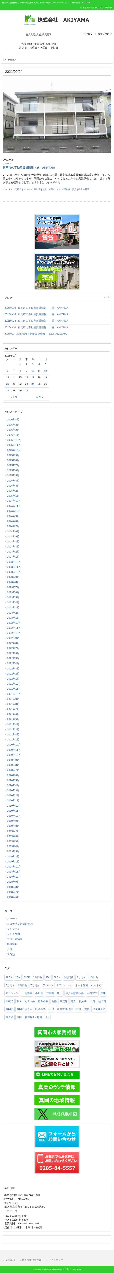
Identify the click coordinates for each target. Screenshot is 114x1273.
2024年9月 (13, 516)
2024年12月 (14, 500)
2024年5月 (13, 536)
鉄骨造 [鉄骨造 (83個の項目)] (9, 1017)
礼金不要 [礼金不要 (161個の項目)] (40, 1009)
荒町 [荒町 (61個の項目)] (78, 1009)
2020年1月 (13, 800)
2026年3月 (13, 424)
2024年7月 (13, 526)
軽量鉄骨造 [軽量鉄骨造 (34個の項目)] (99, 1009)
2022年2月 (13, 673)
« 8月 (14, 397)
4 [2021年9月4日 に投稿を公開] (39, 364)
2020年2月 (13, 795)
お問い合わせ (105, 34)
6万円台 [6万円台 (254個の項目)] (22, 985)
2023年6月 (13, 592)
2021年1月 (13, 739)
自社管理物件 (63, 189)
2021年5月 (13, 719)
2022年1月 (13, 678)
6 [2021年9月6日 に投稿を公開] (7, 371)
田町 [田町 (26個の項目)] (92, 1001)
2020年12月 (14, 744)
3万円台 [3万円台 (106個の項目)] (81, 977)
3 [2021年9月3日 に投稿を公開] (33, 364)
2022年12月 (14, 622)
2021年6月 (13, 714)
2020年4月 (13, 785)
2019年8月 (13, 825)
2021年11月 (14, 688)
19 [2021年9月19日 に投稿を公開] (45, 377)
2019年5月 (13, 841)
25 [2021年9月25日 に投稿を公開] (39, 384)
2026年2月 (13, 429)
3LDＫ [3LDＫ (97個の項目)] (57, 977)
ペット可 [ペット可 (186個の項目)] (96, 985)
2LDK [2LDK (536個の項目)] (26, 977)
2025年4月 (13, 480)
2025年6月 (13, 470)
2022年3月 (13, 668)
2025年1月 (13, 495)
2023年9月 (13, 577)
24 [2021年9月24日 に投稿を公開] (32, 384)
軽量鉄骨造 (83, 189)
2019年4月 (13, 846)
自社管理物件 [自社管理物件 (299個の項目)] (65, 1009)
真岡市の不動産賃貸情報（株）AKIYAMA (29, 167)
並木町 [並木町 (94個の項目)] (50, 993)
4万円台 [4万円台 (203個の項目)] (93, 977)
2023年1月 (13, 617)
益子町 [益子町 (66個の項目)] (102, 1001)
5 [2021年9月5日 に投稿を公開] (45, 364)
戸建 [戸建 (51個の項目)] (103, 993)
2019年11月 (14, 810)
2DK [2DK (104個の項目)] (17, 977)
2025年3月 (13, 485)
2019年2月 (13, 856)
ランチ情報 (13, 933)
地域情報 (12, 944)
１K (10, 189)
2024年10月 (14, 511)
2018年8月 (13, 886)
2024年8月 (13, 521)
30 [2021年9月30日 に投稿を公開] (26, 390)
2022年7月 (13, 648)
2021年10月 (14, 693)
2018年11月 (14, 871)
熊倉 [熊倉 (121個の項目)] (73, 1001)
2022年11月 (14, 627)
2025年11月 (14, 444)
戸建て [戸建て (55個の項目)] (9, 1001)
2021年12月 (14, 683)
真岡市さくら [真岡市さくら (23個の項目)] (24, 1009)
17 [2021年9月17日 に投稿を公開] (32, 377)
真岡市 (52, 189)
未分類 (11, 954)
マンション (13, 928)
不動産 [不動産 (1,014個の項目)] (39, 993)
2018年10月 (14, 876)
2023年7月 (13, 587)
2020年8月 (13, 764)
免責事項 (10, 1260)
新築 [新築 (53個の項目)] (54, 1001)
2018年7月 (13, 891)
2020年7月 (13, 770)
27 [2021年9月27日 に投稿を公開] (7, 390)
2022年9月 (13, 637)
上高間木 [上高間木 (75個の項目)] (27, 993)
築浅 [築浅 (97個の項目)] (51, 1009)
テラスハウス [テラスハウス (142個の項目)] (64, 985)
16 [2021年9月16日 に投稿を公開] (26, 377)
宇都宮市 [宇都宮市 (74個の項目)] (92, 993)
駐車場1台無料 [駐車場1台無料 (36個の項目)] (33, 1017)
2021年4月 (13, 724)
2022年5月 (13, 658)
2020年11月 (14, 749)
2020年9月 (13, 759)
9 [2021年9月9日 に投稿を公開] (26, 371)
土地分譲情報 (15, 938)
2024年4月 (13, 541)
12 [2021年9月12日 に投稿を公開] (45, 371)
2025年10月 (14, 450)
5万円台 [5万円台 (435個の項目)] (10, 985)
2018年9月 (13, 881)
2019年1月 (13, 861)
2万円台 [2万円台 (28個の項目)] (37, 977)
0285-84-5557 (38, 34)
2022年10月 (14, 632)
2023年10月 (14, 571)
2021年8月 (13, 704)
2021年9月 (13, 699)
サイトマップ (55, 1260)
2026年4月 (13, 419)
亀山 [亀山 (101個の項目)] (59, 993)
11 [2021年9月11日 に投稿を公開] (39, 371)
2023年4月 (13, 602)
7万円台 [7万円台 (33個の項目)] (35, 985)
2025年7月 (13, 465)
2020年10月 (14, 754)
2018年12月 (14, 866)
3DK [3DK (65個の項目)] (47, 977)
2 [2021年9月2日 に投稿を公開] (26, 364)
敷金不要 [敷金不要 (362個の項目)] (43, 1001)
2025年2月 (13, 490)
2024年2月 (13, 551)
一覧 (108, 297)
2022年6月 (13, 653)
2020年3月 (13, 790)
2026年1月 (13, 434)
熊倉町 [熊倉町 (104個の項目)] (83, 1001)
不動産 (37, 189)
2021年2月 (13, 734)
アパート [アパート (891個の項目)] (48, 985)
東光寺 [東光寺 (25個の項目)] (64, 1001)
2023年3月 (13, 607)
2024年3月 (13, 546)
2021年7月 (13, 709)
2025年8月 (13, 460)
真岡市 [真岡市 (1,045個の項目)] (9, 1009)
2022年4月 (13, 663)
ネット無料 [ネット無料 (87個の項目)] (81, 985)
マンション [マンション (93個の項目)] (12, 993)
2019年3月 (13, 851)
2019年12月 (14, 805)
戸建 (9, 949)
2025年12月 (14, 439)
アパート (7, 163)
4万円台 (18, 189)
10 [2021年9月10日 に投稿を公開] (32, 371)
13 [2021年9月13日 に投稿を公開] (7, 377)
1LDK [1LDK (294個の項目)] (9, 977)
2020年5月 (13, 780)
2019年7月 (13, 831)
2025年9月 (13, 455)
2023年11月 (14, 566)
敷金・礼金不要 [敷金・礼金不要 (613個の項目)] (26, 1001)
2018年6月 (13, 897)
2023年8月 (13, 582)
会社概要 (88, 34)
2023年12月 (14, 561)
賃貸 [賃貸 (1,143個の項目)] (87, 1009)
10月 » (39, 397)
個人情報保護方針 (31, 1260)
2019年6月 (13, 836)
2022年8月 (13, 643)
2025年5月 (13, 475)
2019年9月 (13, 820)
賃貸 (74, 189)
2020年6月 (13, 775)
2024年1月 (13, 556)
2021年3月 (13, 729)
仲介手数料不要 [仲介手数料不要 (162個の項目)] (75, 993)
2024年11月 (14, 506)
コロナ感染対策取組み (20, 923)
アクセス (12, 1211)
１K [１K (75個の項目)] (47, 1017)
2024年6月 (13, 531)
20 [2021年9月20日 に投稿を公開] (7, 384)
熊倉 (44, 189)
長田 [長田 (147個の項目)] (19, 1017)
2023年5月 (13, 597)
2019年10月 (14, 815)
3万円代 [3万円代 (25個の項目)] (68, 977)
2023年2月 (13, 612)
